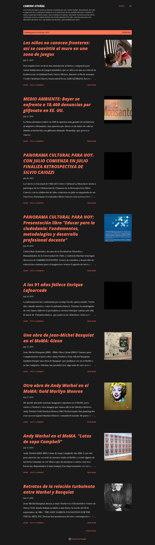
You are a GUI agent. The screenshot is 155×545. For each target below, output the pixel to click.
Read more (91, 85)
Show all (126, 32)
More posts (91, 531)
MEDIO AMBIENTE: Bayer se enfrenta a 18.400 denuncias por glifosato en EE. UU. (57, 104)
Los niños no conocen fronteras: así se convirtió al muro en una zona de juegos (56, 48)
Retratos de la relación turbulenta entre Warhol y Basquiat (59, 489)
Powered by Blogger (77, 539)
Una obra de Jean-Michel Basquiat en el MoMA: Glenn (58, 338)
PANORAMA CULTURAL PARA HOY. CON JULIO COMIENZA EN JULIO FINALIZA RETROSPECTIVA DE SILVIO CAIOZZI (58, 163)
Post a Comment (37, 85)
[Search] (121, 6)
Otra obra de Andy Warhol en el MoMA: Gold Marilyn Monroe (55, 388)
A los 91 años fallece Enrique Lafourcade (53, 287)
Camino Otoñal (34, 6)
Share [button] (25, 85)
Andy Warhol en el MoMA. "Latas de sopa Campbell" (57, 439)
